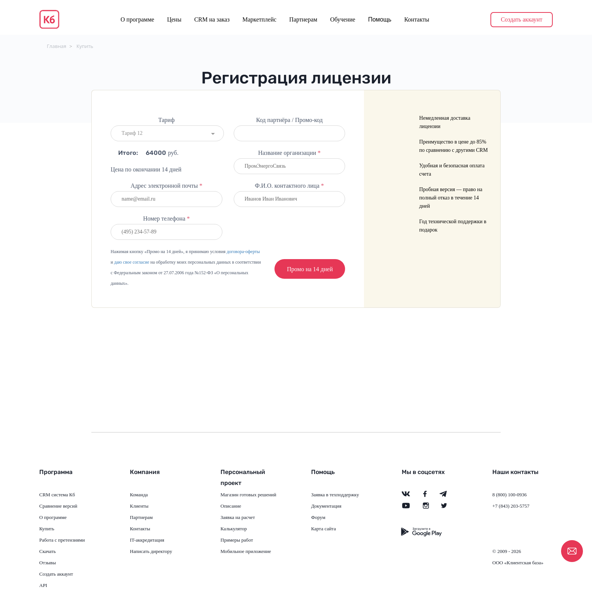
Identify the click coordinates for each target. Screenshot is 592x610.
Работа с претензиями (62, 540)
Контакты (416, 19)
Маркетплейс (259, 19)
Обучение (342, 19)
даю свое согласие (131, 262)
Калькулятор (233, 528)
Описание (230, 506)
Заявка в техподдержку (335, 494)
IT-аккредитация (147, 540)
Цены (174, 19)
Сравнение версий (58, 506)
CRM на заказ (212, 19)
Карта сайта (323, 528)
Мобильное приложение (245, 551)
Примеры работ (236, 540)
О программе (137, 19)
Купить (84, 46)
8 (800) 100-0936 (509, 494)
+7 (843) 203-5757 (510, 506)
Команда (139, 494)
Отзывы (47, 562)
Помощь (380, 19)
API (43, 585)
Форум (318, 517)
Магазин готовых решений (248, 494)
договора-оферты (243, 251)
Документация (326, 506)
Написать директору (151, 551)
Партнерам (303, 19)
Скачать (47, 551)
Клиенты (139, 506)
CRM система (53, 494)
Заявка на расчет (237, 517)
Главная (56, 46)
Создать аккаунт (521, 19)
